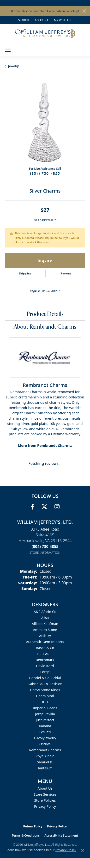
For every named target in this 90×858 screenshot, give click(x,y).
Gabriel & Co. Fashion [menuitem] (45, 684)
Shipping (25, 273)
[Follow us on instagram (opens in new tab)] (57, 507)
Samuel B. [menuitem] (45, 762)
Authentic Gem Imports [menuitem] (45, 641)
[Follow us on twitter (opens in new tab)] (44, 507)
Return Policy (32, 826)
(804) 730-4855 (45, 173)
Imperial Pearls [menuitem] (45, 708)
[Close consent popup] (82, 850)
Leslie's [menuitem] (45, 732)
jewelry (13, 66)
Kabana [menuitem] (45, 726)
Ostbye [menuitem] (45, 744)
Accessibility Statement (61, 835)
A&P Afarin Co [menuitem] (45, 611)
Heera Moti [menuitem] (45, 696)
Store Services (45, 794)
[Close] (84, 11)
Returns (65, 273)
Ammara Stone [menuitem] (45, 629)
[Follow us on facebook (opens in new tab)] (32, 507)
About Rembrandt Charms (45, 327)
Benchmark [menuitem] (45, 659)
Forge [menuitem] (45, 672)
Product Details (45, 314)
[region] (45, 122)
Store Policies (45, 800)
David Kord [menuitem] (45, 665)
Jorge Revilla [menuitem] (45, 714)
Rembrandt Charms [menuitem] (45, 750)
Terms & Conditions (26, 835)
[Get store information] (45, 553)
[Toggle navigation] (7, 50)
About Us (45, 788)
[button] (23, 20)
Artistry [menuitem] (45, 635)
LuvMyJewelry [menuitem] (45, 738)
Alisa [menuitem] (45, 617)
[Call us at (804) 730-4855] (45, 546)
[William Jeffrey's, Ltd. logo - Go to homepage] (45, 33)
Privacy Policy (45, 806)
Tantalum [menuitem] (45, 768)
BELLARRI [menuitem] (45, 653)
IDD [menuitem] (45, 702)
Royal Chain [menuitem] (45, 756)
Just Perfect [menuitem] (45, 720)
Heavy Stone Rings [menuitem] (45, 690)
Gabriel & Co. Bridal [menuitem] (45, 678)
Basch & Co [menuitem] (45, 647)
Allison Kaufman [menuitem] (45, 623)
